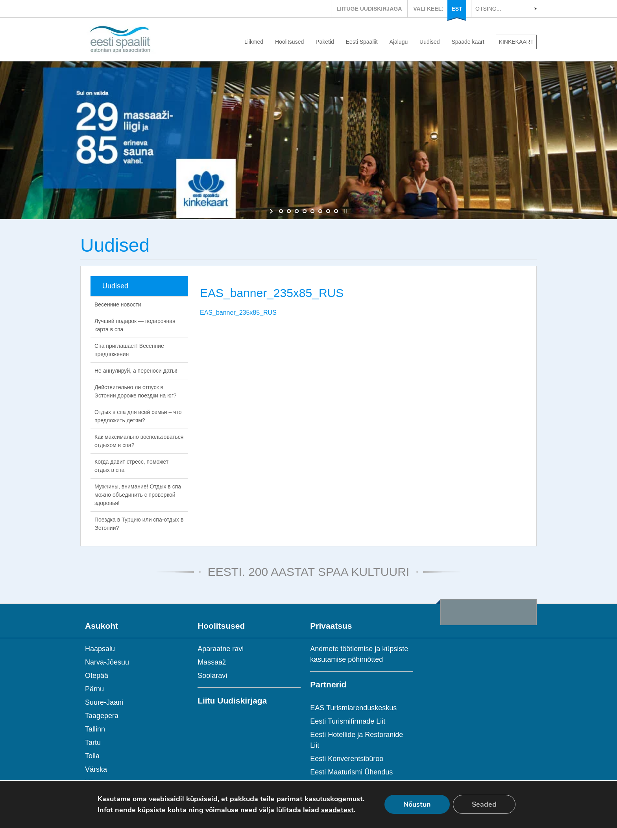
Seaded (484, 804)
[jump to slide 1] (281, 211)
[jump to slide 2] (289, 211)
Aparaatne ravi (221, 649)
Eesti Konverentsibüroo (346, 759)
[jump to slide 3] (297, 211)
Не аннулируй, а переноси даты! (135, 371)
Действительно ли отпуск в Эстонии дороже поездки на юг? (135, 391)
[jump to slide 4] (304, 211)
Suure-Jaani (104, 702)
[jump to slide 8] (336, 211)
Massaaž (212, 662)
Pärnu (94, 689)
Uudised (429, 42)
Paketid (325, 42)
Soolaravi (212, 675)
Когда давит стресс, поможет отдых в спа (131, 466)
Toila (92, 756)
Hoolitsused (289, 42)
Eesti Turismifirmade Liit (347, 721)
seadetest (337, 810)
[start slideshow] (272, 211)
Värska (96, 769)
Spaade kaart (467, 42)
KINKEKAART (516, 42)
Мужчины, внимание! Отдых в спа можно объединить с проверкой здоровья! (137, 494)
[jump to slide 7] (328, 211)
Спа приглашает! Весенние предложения (129, 350)
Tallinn (95, 729)
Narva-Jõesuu (107, 662)
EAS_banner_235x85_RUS (238, 312)
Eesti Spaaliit (362, 42)
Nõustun (417, 804)
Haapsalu (100, 649)
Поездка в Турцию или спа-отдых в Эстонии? (138, 523)
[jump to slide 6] (320, 211)
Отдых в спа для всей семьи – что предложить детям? (138, 416)
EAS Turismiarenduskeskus (353, 708)
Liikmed (253, 42)
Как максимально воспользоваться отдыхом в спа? (138, 441)
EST (456, 9)
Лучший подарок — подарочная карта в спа (134, 325)
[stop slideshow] (345, 211)
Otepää (96, 675)
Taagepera (101, 716)
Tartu (93, 742)
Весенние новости (117, 304)
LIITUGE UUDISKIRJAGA (369, 9)
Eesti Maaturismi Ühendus (351, 772)
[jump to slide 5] (312, 211)
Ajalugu (399, 42)
